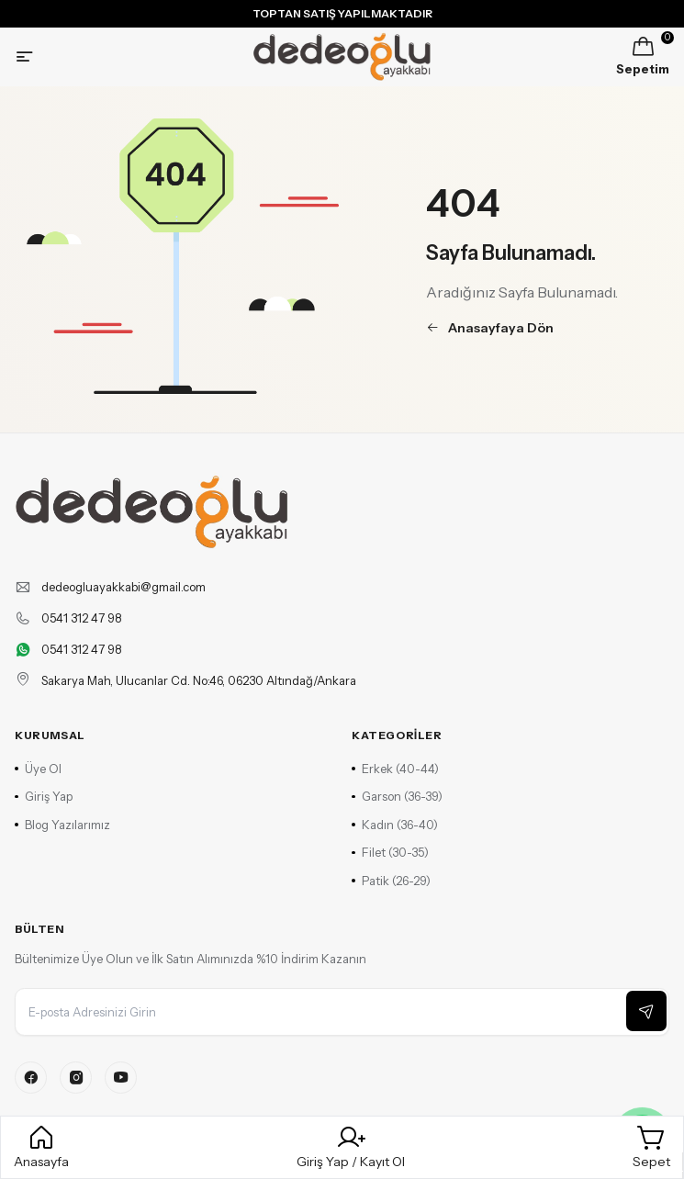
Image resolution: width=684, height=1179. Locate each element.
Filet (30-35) (390, 852)
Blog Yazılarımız (62, 824)
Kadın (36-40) (395, 824)
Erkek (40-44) (395, 768)
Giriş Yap (44, 796)
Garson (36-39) (397, 796)
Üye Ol (38, 768)
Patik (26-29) (391, 880)
